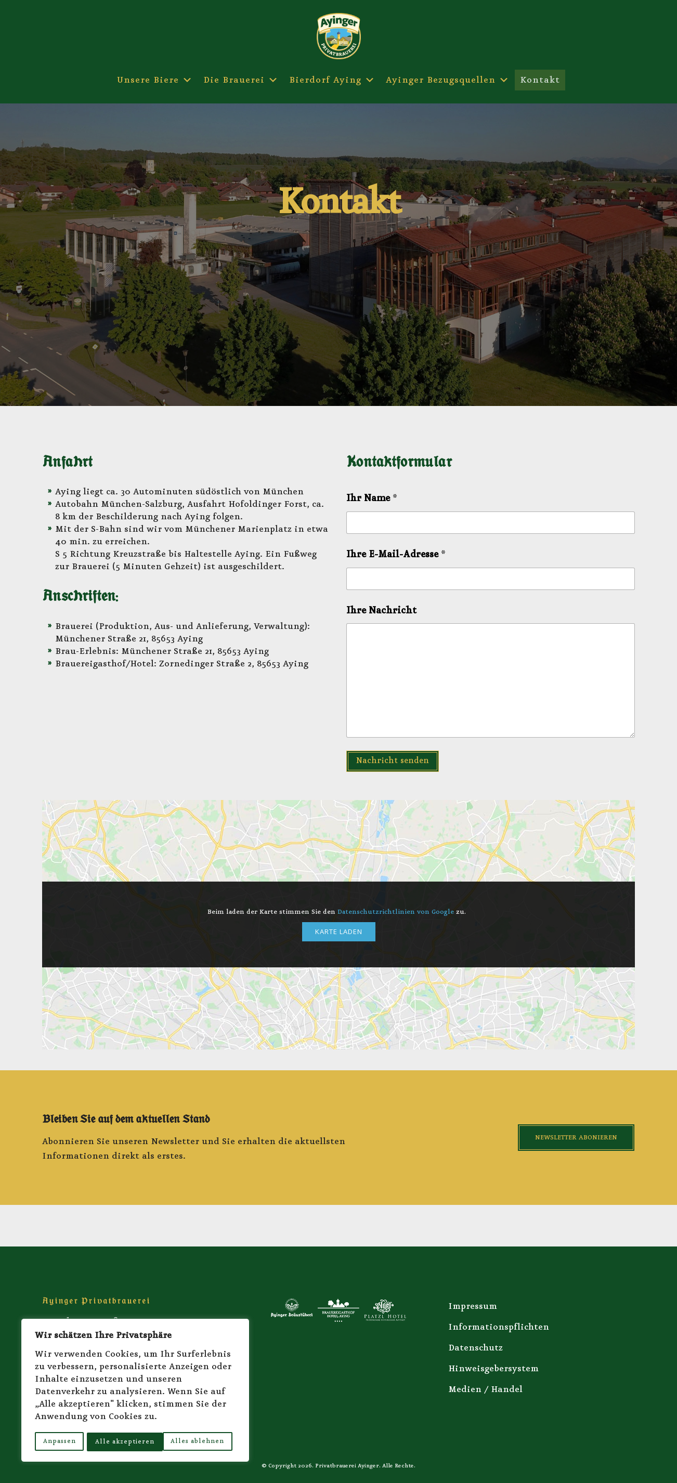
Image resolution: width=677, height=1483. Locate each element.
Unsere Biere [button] (155, 80)
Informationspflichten (498, 1327)
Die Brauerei (241, 80)
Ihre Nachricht (381, 610)
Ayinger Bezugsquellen (448, 80)
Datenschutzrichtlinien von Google (395, 912)
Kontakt (540, 80)
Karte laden (338, 931)
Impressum (472, 1306)
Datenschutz (475, 1348)
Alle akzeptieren (198, 1441)
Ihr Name (371, 498)
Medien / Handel (485, 1389)
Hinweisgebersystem (493, 1368)
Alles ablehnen (122, 1441)
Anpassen (59, 1441)
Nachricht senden (392, 760)
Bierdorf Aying (332, 80)
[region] (135, 1390)
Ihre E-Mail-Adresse (396, 554)
